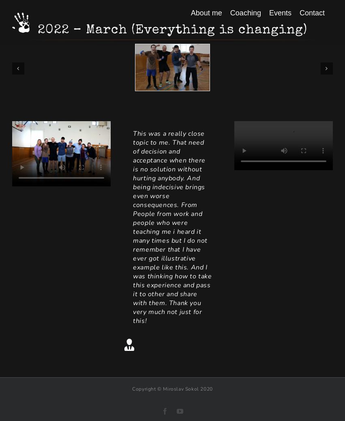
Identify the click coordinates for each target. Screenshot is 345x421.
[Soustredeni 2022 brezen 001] (172, 48)
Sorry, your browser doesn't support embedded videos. (61, 154)
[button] (18, 68)
